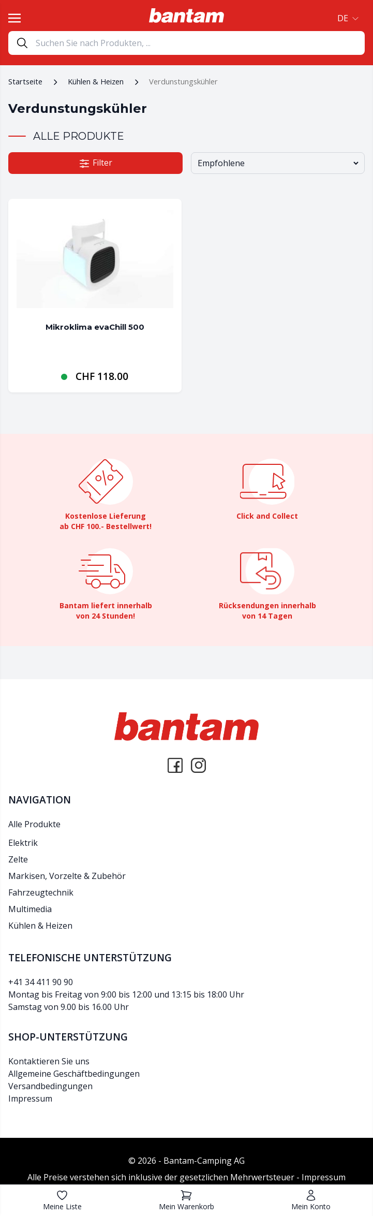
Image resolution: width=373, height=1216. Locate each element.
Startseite (25, 81)
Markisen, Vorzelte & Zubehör (67, 876)
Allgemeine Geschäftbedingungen (74, 1073)
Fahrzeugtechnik (40, 892)
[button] (347, 18)
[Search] (200, 43)
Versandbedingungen (50, 1086)
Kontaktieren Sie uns (48, 1061)
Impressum (30, 1098)
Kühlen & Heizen (96, 81)
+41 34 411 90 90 (40, 982)
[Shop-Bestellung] (278, 163)
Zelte (18, 859)
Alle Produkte (34, 824)
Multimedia (30, 909)
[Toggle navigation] (14, 18)
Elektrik (23, 842)
